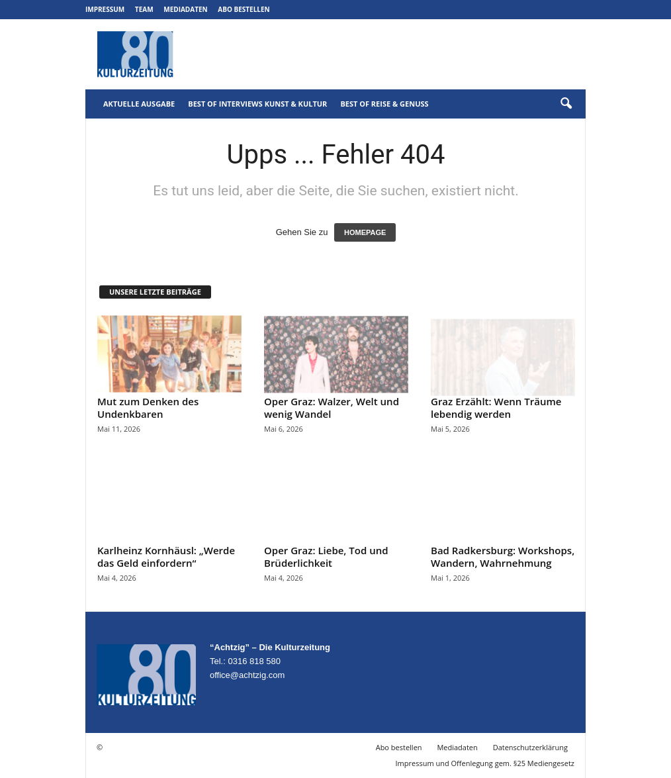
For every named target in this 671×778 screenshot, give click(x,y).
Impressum (104, 9)
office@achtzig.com (247, 675)
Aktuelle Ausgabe (139, 104)
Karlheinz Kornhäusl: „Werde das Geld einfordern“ (166, 556)
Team (144, 9)
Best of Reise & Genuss (384, 104)
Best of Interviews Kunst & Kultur (257, 104)
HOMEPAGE (365, 232)
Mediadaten (185, 9)
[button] (565, 104)
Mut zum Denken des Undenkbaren (148, 407)
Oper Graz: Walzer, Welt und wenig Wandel (331, 407)
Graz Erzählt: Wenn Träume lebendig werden (496, 407)
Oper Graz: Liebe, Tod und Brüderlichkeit (326, 556)
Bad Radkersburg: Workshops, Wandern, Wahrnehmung (502, 556)
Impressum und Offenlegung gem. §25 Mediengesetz (485, 763)
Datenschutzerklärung (530, 747)
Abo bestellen (243, 9)
